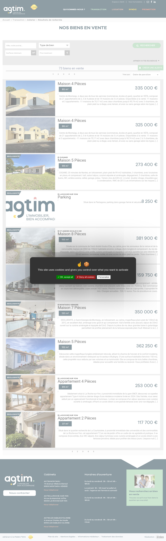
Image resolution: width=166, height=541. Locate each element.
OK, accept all (65, 277)
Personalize (103, 277)
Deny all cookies (85, 277)
